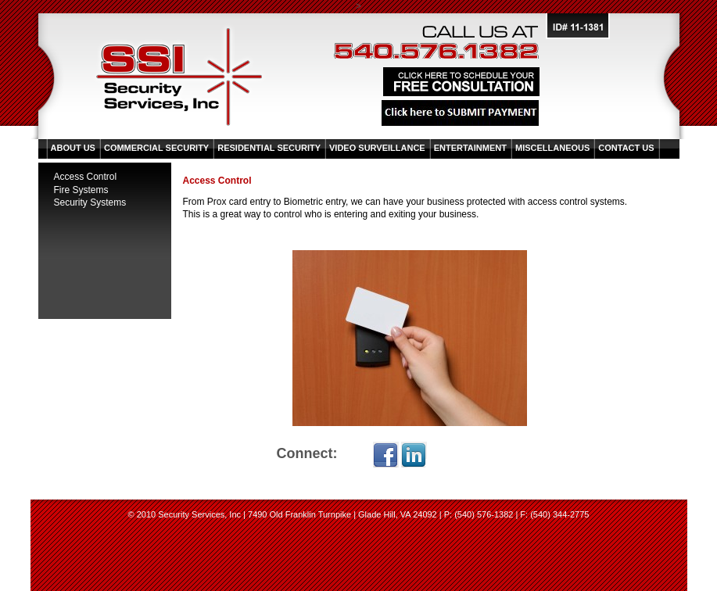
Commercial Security (156, 147)
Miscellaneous (552, 147)
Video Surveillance (377, 147)
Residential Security (269, 147)
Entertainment (470, 147)
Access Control (85, 176)
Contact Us (626, 147)
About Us (73, 147)
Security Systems (90, 202)
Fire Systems (81, 189)
